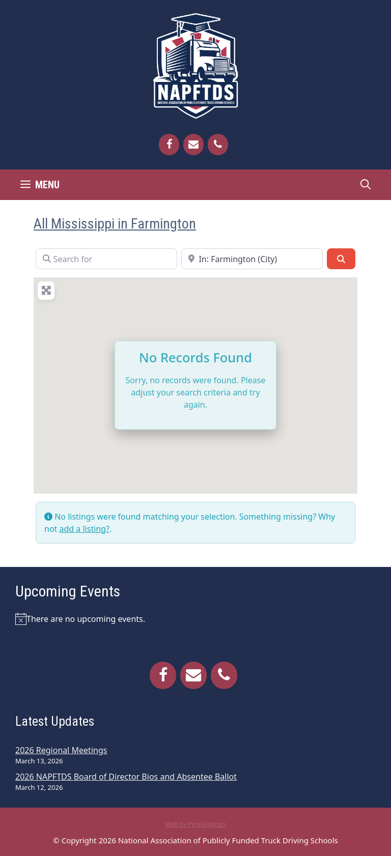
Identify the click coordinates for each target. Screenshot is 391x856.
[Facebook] (169, 144)
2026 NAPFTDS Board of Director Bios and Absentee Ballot (126, 776)
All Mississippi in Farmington (115, 223)
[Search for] (106, 258)
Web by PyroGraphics (195, 824)
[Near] (252, 258)
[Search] (341, 258)
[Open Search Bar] (365, 184)
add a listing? (84, 528)
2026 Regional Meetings (61, 750)
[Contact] (193, 144)
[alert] (195, 619)
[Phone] (218, 144)
